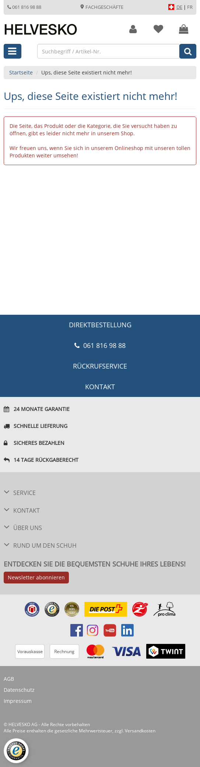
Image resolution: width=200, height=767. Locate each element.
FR (190, 7)
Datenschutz (19, 689)
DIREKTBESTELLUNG (100, 324)
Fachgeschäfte (101, 7)
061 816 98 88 (24, 7)
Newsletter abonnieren (36, 577)
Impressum (18, 700)
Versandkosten (140, 731)
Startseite (21, 72)
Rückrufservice (100, 366)
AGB (9, 678)
